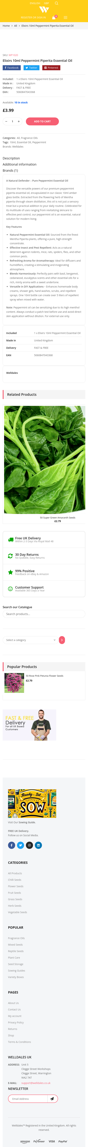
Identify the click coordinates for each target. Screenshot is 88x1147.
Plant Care (14, 957)
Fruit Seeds (14, 892)
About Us (13, 1003)
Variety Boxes (16, 977)
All (15, 25)
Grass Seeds (15, 899)
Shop (11, 1035)
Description (11, 158)
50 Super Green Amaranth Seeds (57, 517)
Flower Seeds (15, 886)
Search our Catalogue (17, 607)
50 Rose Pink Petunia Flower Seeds (44, 675)
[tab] (44, 159)
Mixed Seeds (15, 944)
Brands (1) (10, 170)
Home (6, 25)
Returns (12, 1029)
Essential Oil (24, 142)
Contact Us (14, 1009)
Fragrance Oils (29, 138)
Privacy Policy (16, 1022)
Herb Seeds (14, 905)
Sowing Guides (16, 970)
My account (14, 1016)
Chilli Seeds (14, 879)
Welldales (17, 146)
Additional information (19, 164)
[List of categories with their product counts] (31, 640)
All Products (15, 873)
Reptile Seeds (16, 951)
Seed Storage (15, 964)
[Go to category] (62, 640)
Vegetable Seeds (17, 912)
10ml (13, 142)
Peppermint (39, 142)
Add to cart (42, 121)
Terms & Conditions (19, 1042)
